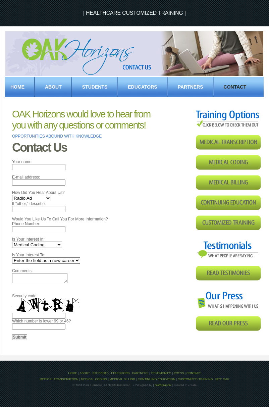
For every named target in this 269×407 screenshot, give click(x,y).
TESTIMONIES (161, 373)
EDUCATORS (142, 87)
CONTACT (193, 373)
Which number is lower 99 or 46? (41, 321)
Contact (235, 87)
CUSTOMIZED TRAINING (195, 379)
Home (17, 87)
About (53, 87)
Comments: (22, 270)
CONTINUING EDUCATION (156, 379)
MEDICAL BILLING (123, 379)
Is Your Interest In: (28, 239)
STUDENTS (94, 87)
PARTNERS (190, 87)
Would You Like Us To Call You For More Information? (60, 219)
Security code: (25, 296)
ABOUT (84, 373)
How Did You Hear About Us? (38, 192)
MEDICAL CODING (94, 379)
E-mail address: (26, 177)
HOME (72, 373)
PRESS (179, 373)
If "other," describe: (29, 203)
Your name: (22, 161)
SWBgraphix (163, 385)
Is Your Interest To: (28, 255)
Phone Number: (26, 223)
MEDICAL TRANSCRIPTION (59, 379)
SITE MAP (222, 379)
